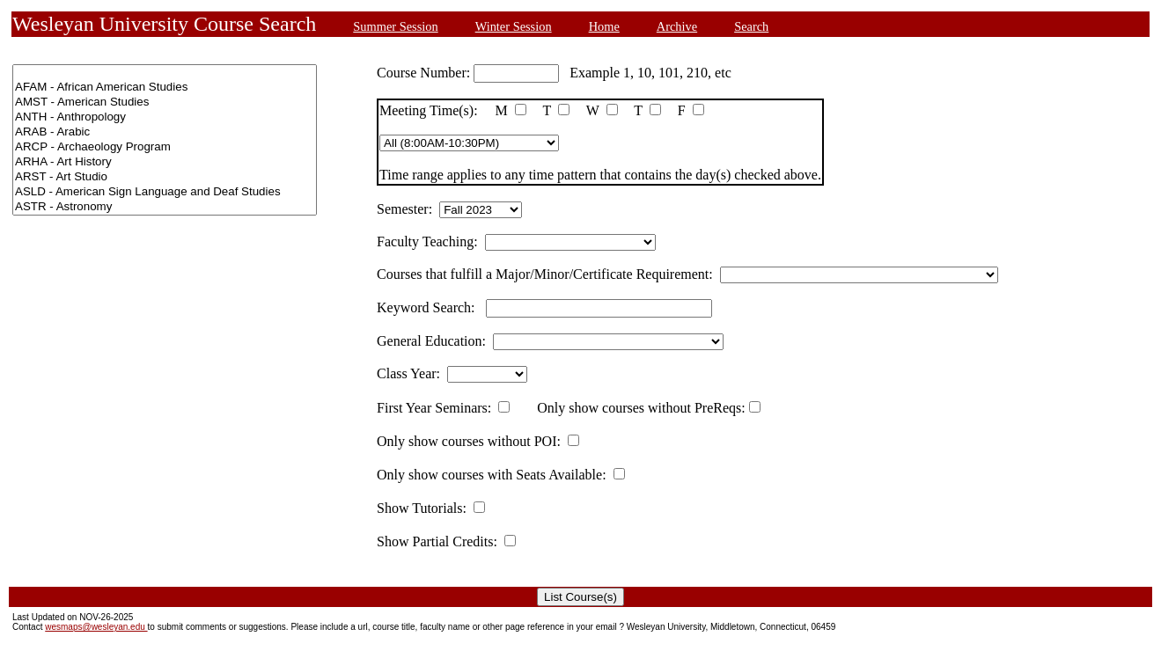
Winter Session (513, 26)
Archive (677, 26)
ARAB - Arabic (164, 132)
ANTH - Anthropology (164, 117)
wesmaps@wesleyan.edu (96, 627)
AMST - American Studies (164, 102)
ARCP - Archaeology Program (164, 147)
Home (604, 26)
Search (751, 26)
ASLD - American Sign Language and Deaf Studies (164, 192)
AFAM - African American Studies (164, 87)
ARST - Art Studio (164, 177)
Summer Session (395, 26)
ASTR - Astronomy (164, 207)
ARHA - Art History (164, 162)
